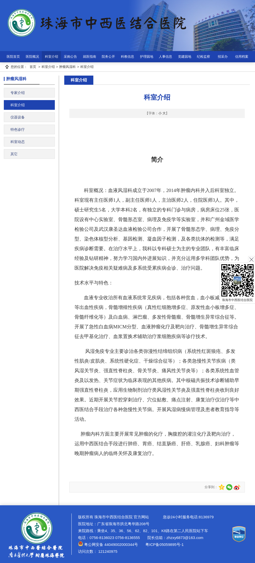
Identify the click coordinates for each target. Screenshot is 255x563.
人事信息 (165, 56)
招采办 (223, 56)
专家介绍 (17, 93)
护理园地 (146, 56)
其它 (14, 154)
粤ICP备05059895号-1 (164, 544)
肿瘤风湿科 (67, 67)
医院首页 (13, 56)
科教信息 (127, 56)
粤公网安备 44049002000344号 (108, 544)
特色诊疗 (17, 129)
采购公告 (70, 56)
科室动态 (17, 142)
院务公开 (108, 56)
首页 (33, 67)
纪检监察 (203, 56)
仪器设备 (17, 117)
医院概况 (32, 56)
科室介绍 (51, 56)
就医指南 (89, 56)
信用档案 (241, 56)
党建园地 (184, 56)
